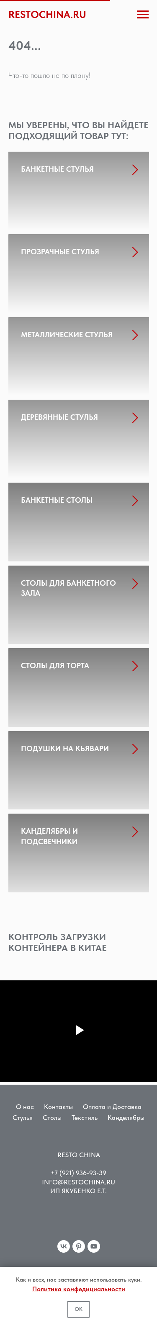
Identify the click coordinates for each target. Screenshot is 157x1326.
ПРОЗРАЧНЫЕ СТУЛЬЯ (60, 251)
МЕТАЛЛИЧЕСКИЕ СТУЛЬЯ (67, 334)
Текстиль (85, 1118)
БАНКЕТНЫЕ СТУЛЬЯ (57, 169)
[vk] (63, 1246)
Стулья (23, 1118)
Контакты (58, 1107)
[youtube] (94, 1246)
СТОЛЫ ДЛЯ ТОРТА (55, 665)
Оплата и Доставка (112, 1107)
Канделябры (126, 1118)
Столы (52, 1118)
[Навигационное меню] (143, 14)
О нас (25, 1107)
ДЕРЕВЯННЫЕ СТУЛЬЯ (59, 417)
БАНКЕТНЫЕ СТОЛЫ (57, 500)
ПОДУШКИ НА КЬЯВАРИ (65, 748)
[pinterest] (78, 1246)
